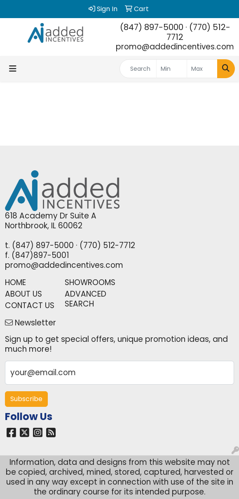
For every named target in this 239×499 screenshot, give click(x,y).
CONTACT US (29, 305)
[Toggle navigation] (12, 68)
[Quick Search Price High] (202, 68)
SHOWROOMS (90, 282)
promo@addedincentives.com (175, 46)
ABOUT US (23, 293)
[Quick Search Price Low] (171, 68)
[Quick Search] (138, 68)
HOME (15, 282)
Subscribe (26, 399)
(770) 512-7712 (198, 32)
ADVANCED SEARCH (85, 298)
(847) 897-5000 (151, 27)
